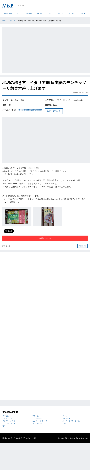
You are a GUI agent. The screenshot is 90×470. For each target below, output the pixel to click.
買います (39, 13)
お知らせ (82, 13)
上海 (64, 423)
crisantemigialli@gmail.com (30, 110)
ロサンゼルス (67, 418)
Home (4, 20)
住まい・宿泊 (8, 13)
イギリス (5, 416)
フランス (35, 416)
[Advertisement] (22, 49)
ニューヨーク (37, 418)
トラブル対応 (17, 438)
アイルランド (7, 418)
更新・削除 (82, 246)
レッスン (50, 13)
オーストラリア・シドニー (71, 421)
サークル (71, 13)
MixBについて (7, 438)
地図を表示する (54, 111)
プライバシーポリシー (30, 438)
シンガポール (37, 423)
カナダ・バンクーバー (40, 421)
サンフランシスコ (8, 421)
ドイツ (64, 416)
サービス (61, 13)
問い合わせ (45, 238)
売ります (29, 13)
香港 (4, 426)
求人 (18, 13)
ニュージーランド (8, 423)
